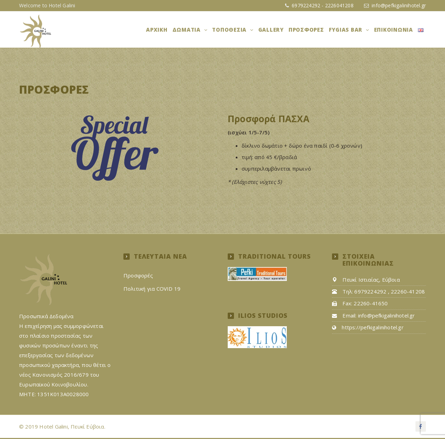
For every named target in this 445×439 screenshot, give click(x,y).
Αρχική (162, 29)
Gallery (274, 29)
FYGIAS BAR (348, 29)
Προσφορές (308, 29)
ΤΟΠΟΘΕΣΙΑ (234, 29)
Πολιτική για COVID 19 (151, 289)
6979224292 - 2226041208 (322, 5)
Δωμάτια (192, 29)
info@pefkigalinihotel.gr (399, 5)
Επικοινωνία (394, 29)
